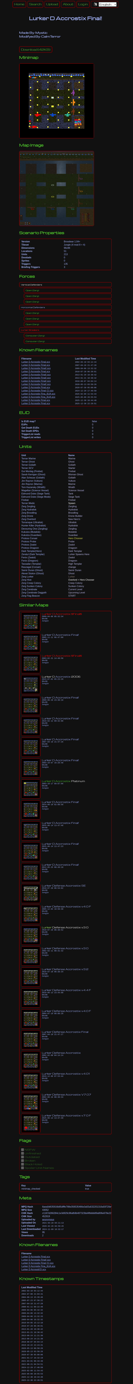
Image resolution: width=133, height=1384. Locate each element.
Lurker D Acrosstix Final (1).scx (37, 390)
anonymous (48, 1219)
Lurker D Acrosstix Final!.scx (36, 368)
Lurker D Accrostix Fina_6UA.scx (38, 394)
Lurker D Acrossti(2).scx (33, 1269)
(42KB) (35, 49)
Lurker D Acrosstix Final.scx (35, 362)
